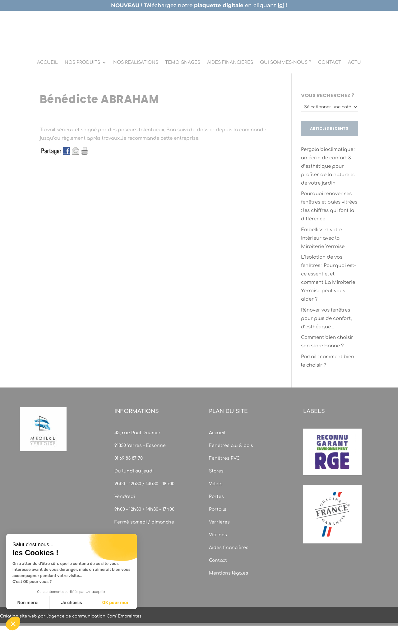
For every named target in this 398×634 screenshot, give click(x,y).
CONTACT (329, 62)
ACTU (354, 62)
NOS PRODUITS (82, 62)
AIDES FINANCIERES (230, 62)
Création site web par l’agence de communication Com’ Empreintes (70, 616)
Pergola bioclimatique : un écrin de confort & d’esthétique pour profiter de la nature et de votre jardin (328, 166)
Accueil (217, 432)
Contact (218, 560)
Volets (216, 483)
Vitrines (218, 535)
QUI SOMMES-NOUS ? (285, 62)
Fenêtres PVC (224, 458)
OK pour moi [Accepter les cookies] (115, 602)
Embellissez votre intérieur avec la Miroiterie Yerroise (323, 238)
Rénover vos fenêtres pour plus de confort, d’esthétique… (326, 319)
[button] (13, 623)
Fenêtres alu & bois (231, 445)
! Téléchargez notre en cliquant (199, 5)
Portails (217, 509)
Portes (216, 496)
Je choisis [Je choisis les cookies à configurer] (71, 602)
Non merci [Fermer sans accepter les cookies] (27, 602)
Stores (216, 471)
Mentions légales (228, 573)
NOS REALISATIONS (135, 62)
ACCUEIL (47, 62)
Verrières (219, 522)
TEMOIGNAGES (182, 62)
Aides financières (228, 547)
